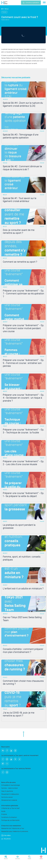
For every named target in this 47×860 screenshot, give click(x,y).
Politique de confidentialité (10, 820)
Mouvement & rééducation (10, 794)
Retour (5, 9)
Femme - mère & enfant (9, 788)
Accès (3, 811)
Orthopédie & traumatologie (10, 785)
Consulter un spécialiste (31, 3)
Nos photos (6, 839)
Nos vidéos (6, 835)
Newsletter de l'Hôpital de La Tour (12, 828)
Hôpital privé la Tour (4, 2)
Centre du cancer (7, 797)
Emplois (4, 814)
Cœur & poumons (7, 791)
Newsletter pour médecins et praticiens (14, 831)
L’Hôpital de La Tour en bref (10, 808)
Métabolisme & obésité (9, 800)
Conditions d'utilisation (9, 817)
